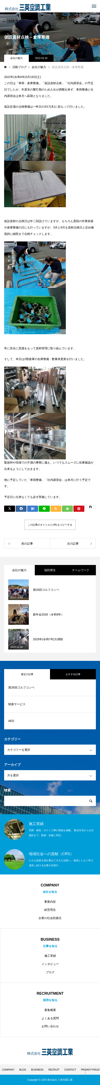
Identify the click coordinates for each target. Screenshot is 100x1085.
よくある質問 (50, 1018)
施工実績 (50, 955)
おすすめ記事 (73, 674)
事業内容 (50, 901)
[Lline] (44, 509)
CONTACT (70, 1069)
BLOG (22, 1069)
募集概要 (50, 1010)
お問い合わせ (50, 1026)
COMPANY (8, 1069)
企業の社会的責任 (50, 918)
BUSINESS (37, 1069)
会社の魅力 (16, 58)
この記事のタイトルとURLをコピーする (50, 524)
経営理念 (50, 909)
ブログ (50, 972)
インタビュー (50, 964)
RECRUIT (54, 1069)
